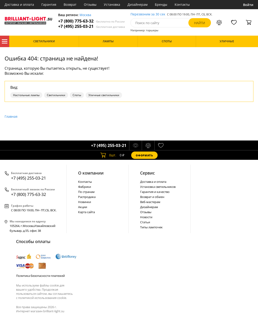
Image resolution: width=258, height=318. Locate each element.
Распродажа (87, 197)
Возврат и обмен (152, 197)
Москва (85, 15)
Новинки (84, 202)
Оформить (144, 155)
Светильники (56, 95)
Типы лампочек (151, 227)
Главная (11, 116)
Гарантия (48, 4)
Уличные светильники (103, 95)
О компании (91, 173)
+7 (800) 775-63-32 (91, 21)
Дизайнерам (137, 4)
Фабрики (84, 187)
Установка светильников (158, 187)
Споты (77, 95)
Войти (248, 5)
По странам (86, 192)
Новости (146, 217)
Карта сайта (86, 212)
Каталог (4, 41)
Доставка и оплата (19, 4)
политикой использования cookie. (42, 298)
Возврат (70, 4)
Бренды (161, 4)
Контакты (182, 4)
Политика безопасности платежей (40, 276)
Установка (112, 4)
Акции (82, 207)
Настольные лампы (26, 95)
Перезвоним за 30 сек (147, 14)
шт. (108, 155)
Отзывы (90, 4)
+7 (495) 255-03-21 (91, 26)
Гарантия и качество (155, 192)
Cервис (147, 173)
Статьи (145, 222)
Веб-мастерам (150, 202)
